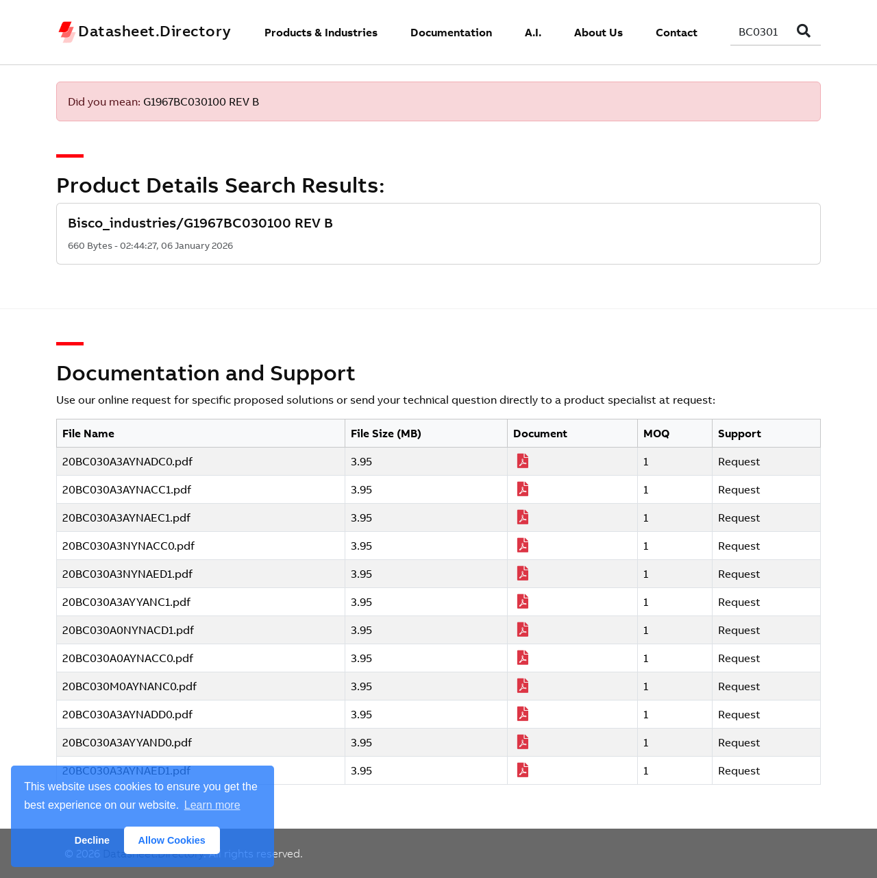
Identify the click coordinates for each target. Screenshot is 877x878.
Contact (676, 32)
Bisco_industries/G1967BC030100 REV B (200, 222)
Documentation (451, 32)
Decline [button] (92, 840)
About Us (598, 32)
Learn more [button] (212, 805)
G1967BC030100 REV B (201, 101)
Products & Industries (321, 32)
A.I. (533, 32)
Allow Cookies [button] (172, 840)
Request (739, 461)
